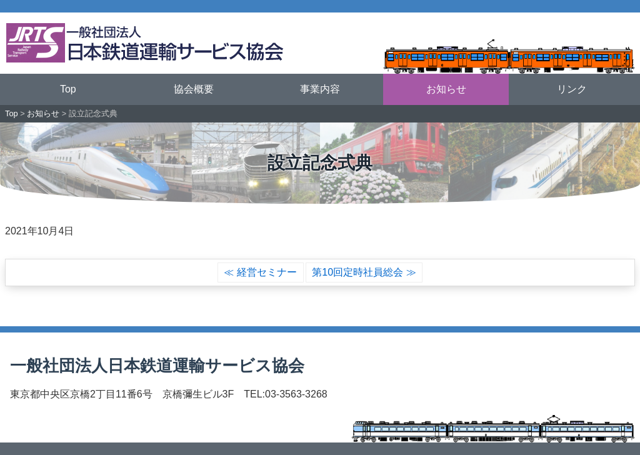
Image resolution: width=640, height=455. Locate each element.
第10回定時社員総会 (357, 272)
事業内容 (320, 89)
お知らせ (446, 89)
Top (68, 89)
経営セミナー (267, 272)
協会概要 (194, 89)
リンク (572, 89)
